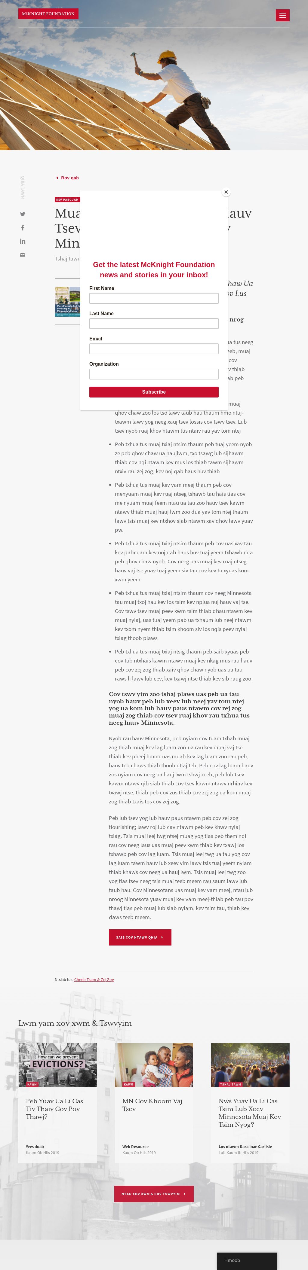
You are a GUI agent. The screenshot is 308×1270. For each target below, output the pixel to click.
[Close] (226, 191)
